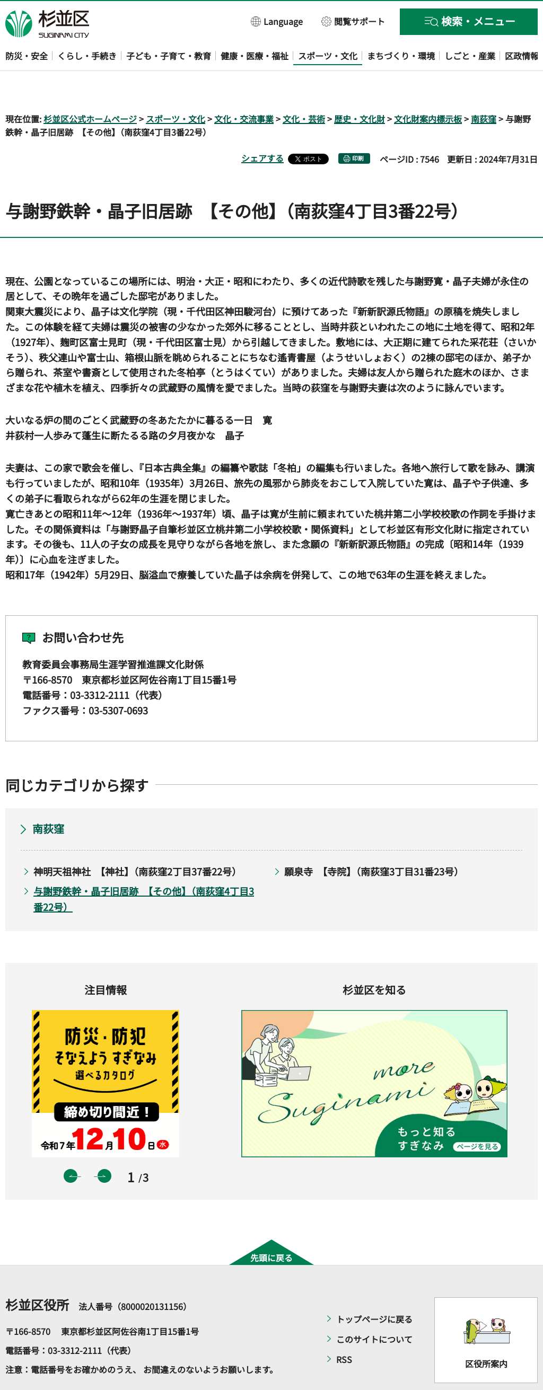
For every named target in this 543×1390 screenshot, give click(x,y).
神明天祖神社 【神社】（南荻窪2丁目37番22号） (137, 841)
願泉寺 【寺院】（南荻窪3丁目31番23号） (373, 841)
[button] (277, 21)
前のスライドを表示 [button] (70, 1145)
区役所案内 (486, 1332)
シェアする (262, 127)
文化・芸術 (304, 88)
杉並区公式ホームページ (90, 88)
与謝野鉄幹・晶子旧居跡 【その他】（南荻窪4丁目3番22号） (143, 868)
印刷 (358, 128)
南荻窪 (483, 88)
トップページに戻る (374, 1288)
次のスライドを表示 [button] (104, 1145)
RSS (344, 1329)
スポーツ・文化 (175, 88)
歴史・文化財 (359, 88)
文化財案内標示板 (428, 88)
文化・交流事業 (244, 88)
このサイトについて (374, 1309)
